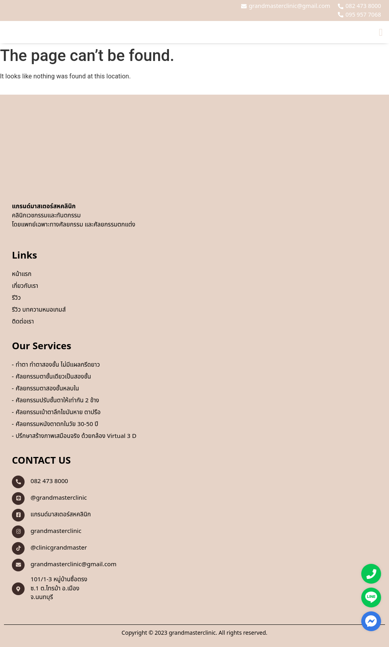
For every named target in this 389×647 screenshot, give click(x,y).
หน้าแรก (21, 274)
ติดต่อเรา (23, 322)
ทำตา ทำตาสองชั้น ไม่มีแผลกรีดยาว (57, 365)
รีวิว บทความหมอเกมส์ (39, 310)
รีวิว (16, 298)
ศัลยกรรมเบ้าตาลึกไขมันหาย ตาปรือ (57, 413)
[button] (380, 32)
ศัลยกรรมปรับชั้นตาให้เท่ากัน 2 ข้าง (57, 401)
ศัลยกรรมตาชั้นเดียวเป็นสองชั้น (53, 377)
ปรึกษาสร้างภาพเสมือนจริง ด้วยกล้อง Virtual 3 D (75, 436)
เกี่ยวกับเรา (25, 286)
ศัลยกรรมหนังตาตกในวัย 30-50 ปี (56, 424)
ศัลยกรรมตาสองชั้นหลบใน (47, 389)
